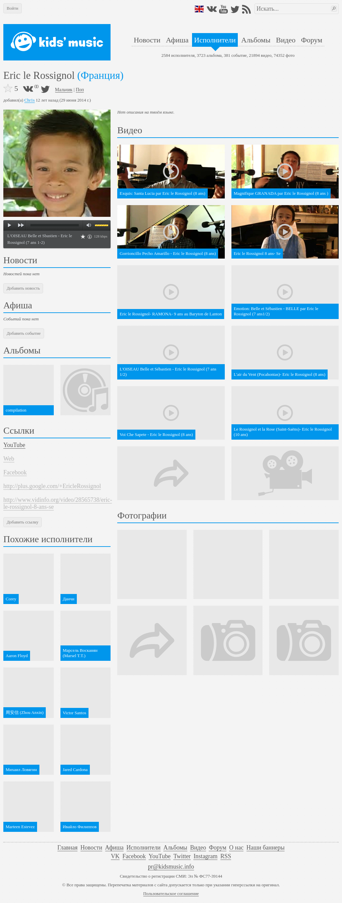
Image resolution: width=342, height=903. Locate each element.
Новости (147, 40)
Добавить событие (24, 333)
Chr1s (29, 100)
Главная (67, 847)
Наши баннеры (265, 847)
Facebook (15, 472)
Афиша (177, 40)
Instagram (205, 856)
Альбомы (255, 40)
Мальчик (63, 89)
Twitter (182, 856)
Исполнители (215, 40)
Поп (80, 89)
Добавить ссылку (22, 521)
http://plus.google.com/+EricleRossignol (52, 486)
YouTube (14, 445)
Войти (12, 8)
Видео (285, 40)
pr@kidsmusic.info (171, 866)
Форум (311, 40)
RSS (225, 856)
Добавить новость (23, 288)
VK (115, 856)
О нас (236, 847)
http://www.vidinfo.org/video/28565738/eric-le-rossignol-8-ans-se (57, 503)
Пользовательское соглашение (171, 893)
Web (8, 458)
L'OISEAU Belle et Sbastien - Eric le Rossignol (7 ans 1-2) (39, 239)
